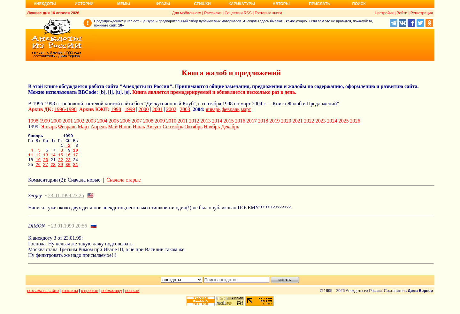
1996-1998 (65, 109)
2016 (240, 120)
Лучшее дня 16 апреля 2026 (53, 13)
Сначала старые (123, 186)
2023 (320, 120)
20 (45, 165)
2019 (274, 120)
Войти (401, 13)
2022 (309, 120)
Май (113, 126)
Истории (84, 4)
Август (154, 126)
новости (132, 297)
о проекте (89, 297)
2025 (343, 120)
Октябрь (193, 126)
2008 (148, 120)
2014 (217, 120)
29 (60, 171)
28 (53, 171)
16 (68, 159)
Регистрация (421, 13)
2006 (125, 120)
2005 (114, 120)
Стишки (202, 4)
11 (30, 159)
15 (60, 159)
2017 (251, 120)
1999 (130, 109)
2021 (297, 120)
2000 (144, 109)
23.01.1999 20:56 (69, 232)
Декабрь (230, 126)
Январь (49, 126)
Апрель (98, 126)
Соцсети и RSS (238, 13)
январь (213, 109)
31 (75, 171)
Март (83, 126)
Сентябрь (173, 126)
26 (38, 171)
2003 (185, 109)
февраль (231, 109)
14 (53, 159)
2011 (183, 120)
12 (38, 159)
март (246, 109)
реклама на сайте (43, 297)
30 (68, 171)
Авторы (281, 4)
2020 (286, 120)
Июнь (125, 126)
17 (75, 159)
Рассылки (212, 13)
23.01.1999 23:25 (66, 202)
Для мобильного (186, 13)
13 (45, 159)
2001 (157, 109)
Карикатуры (241, 4)
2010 (171, 120)
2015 (228, 120)
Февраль (67, 126)
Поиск (359, 4)
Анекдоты (45, 4)
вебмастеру (111, 297)
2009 (160, 120)
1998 (116, 109)
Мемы (123, 4)
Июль (139, 126)
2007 (137, 120)
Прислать (319, 4)
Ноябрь (212, 126)
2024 (332, 120)
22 (60, 165)
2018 (263, 120)
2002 (171, 109)
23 (68, 165)
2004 (102, 120)
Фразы (163, 4)
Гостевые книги (268, 13)
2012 (194, 120)
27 (45, 171)
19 (38, 165)
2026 (355, 120)
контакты (70, 297)
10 (75, 154)
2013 (205, 120)
